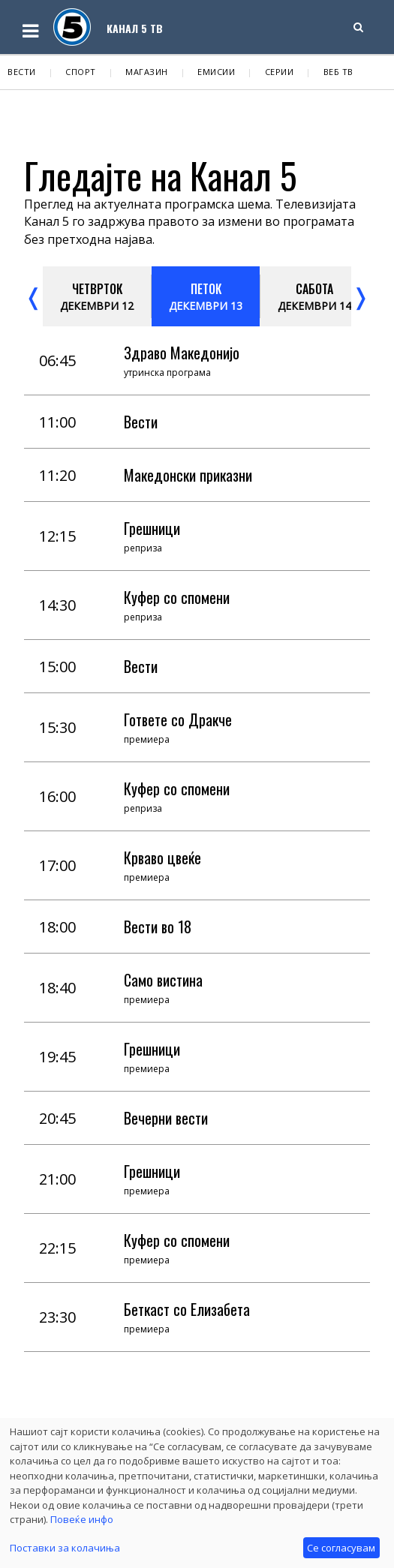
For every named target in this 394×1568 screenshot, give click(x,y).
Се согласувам (341, 1547)
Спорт (80, 71)
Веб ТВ (338, 71)
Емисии (216, 71)
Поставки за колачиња (65, 1547)
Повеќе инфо (81, 1519)
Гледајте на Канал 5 (160, 175)
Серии (279, 71)
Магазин (146, 71)
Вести (22, 71)
